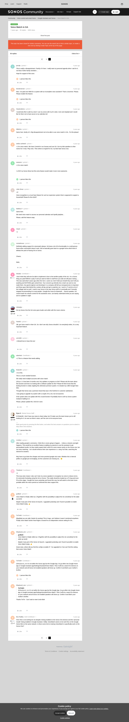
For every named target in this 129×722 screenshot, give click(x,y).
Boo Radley (19, 617)
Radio (26, 4)
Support (18, 4)
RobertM (19, 370)
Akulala (18, 273)
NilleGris (19, 129)
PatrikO (18, 321)
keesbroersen (20, 89)
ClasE (18, 229)
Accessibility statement (77, 651)
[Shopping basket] (122, 4)
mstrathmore (20, 243)
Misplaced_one (21, 532)
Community (11, 18)
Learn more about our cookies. (99, 709)
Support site (77, 12)
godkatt (18, 494)
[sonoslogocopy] (64, 4)
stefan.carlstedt (21, 143)
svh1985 (19, 338)
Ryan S (18, 413)
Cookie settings (63, 651)
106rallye (19, 307)
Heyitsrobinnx (20, 109)
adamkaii (19, 355)
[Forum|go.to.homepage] (25, 12)
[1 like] (23, 79)
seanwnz (19, 162)
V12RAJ (18, 440)
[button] (104, 12)
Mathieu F (19, 209)
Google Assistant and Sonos (46, 18)
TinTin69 (19, 515)
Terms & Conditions (51, 651)
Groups (68, 12)
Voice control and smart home (26, 18)
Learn (12, 4)
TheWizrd (19, 470)
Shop (6, 4)
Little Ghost (19, 189)
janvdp (18, 65)
